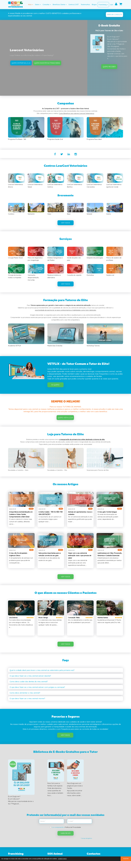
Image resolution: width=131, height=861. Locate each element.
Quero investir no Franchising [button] (47, 63)
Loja (111, 4)
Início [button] (30, 4)
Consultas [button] (47, 4)
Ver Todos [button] (65, 735)
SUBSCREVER (65, 833)
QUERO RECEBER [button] (109, 67)
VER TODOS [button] (65, 223)
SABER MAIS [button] (62, 858)
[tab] (65, 670)
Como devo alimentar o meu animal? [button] (25, 693)
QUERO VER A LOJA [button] (65, 418)
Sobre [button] (38, 4)
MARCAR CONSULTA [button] (114, 15)
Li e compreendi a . (65, 827)
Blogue (94, 4)
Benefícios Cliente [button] (59, 4)
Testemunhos (85, 4)
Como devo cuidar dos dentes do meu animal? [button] (29, 681)
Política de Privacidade (73, 827)
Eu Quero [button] (55, 385)
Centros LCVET (73, 4)
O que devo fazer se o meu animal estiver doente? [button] (30, 676)
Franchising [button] (103, 5)
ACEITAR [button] (126, 858)
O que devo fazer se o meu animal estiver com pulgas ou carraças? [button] (37, 687)
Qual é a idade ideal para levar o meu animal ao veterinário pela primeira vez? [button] (42, 670)
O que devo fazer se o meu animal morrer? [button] (27, 698)
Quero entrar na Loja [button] (20, 63)
